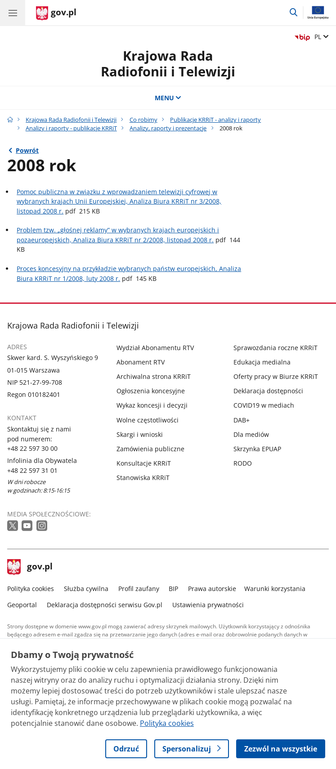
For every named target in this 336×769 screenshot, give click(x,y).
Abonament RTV (140, 362)
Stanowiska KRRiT (143, 477)
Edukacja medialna (262, 362)
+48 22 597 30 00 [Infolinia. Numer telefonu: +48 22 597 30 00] (32, 448)
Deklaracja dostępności (268, 391)
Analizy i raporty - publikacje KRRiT (71, 128)
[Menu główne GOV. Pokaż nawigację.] (12, 12)
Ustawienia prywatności (208, 604)
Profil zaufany (138, 588)
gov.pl (30, 567)
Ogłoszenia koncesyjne (150, 391)
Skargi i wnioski (139, 434)
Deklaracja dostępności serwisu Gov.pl (104, 604)
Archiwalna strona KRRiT (153, 376)
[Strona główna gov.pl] (56, 13)
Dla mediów (251, 434)
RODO (242, 463)
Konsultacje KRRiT (143, 463)
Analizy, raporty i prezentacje (168, 128)
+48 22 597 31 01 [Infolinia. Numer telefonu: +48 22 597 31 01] (32, 470)
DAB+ (241, 420)
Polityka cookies (30, 588)
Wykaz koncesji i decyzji (152, 405)
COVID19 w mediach (263, 405)
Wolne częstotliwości (147, 420)
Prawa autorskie (212, 588)
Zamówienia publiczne (150, 449)
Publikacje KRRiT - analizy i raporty (215, 120)
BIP (173, 588)
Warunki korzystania (274, 588)
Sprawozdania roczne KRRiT (275, 347)
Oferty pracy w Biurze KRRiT (275, 376)
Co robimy (143, 120)
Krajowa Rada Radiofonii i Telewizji (168, 63)
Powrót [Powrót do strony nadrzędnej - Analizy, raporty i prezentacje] (27, 150)
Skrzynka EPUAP (257, 449)
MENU (168, 97)
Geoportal (22, 604)
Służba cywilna (86, 588)
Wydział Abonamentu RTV (155, 347)
